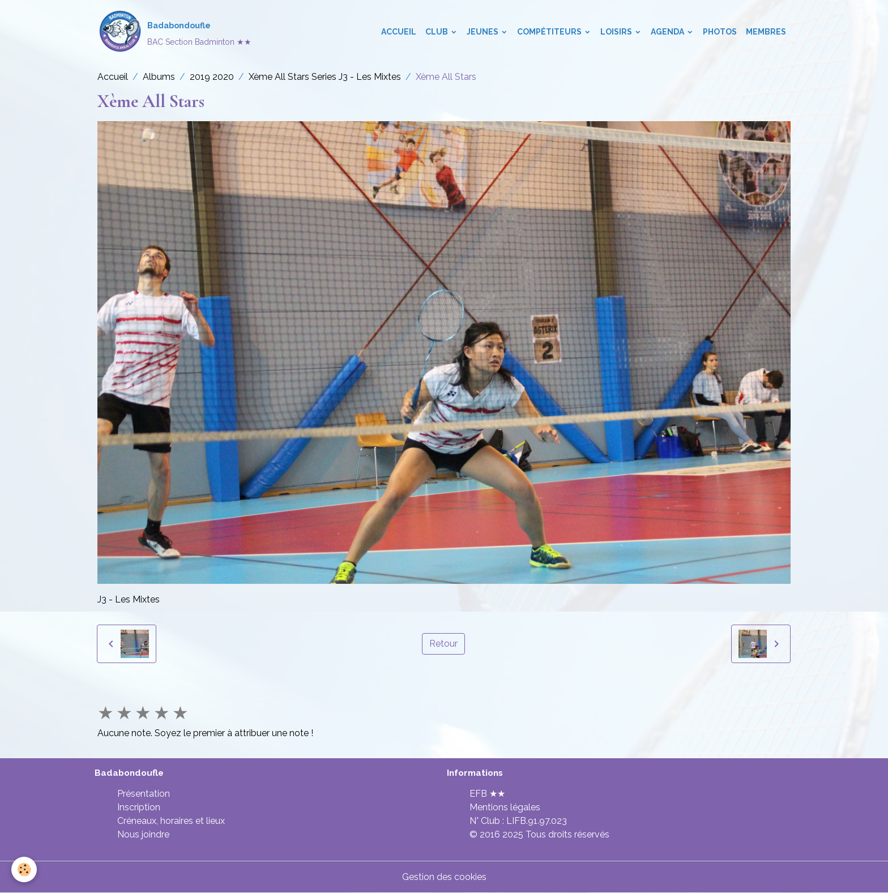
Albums (159, 76)
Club (437, 31)
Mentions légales (504, 807)
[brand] (174, 31)
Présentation (143, 793)
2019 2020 (212, 76)
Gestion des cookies (444, 876)
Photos (720, 31)
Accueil (398, 31)
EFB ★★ (487, 793)
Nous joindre (143, 834)
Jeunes (483, 31)
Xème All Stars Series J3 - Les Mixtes (325, 76)
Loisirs (617, 31)
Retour (443, 643)
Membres (766, 31)
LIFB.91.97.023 (536, 820)
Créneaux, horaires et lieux (171, 820)
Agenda (668, 31)
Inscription (138, 807)
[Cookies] (24, 869)
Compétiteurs (550, 31)
